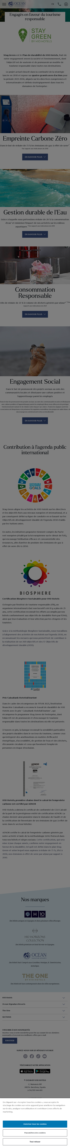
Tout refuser (35, 1142)
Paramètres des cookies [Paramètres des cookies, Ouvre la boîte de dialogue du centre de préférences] (35, 1133)
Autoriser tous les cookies (35, 1124)
